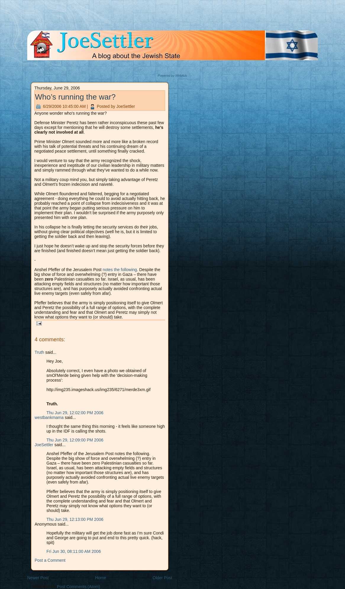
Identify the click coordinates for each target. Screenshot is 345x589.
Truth (39, 352)
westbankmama (49, 417)
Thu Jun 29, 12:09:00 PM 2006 (74, 440)
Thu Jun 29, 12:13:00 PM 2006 (74, 519)
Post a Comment (50, 560)
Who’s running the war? (75, 96)
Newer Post (38, 577)
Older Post (162, 577)
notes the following (120, 269)
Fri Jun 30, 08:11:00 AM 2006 (73, 551)
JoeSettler (44, 444)
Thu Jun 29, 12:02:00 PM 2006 (74, 412)
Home (100, 577)
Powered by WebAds (172, 75)
